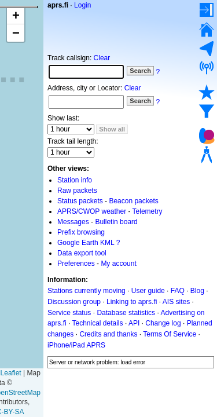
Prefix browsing (81, 232)
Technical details (97, 323)
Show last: (63, 118)
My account (118, 263)
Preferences (76, 263)
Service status (69, 312)
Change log (163, 323)
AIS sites (176, 302)
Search (140, 70)
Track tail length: (72, 141)
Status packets (80, 201)
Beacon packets (133, 201)
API (133, 323)
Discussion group (74, 302)
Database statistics (126, 312)
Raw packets (77, 190)
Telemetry (148, 211)
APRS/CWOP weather (91, 211)
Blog (197, 291)
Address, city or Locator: (84, 88)
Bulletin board (116, 222)
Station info (74, 180)
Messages (73, 222)
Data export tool (81, 253)
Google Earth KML (85, 243)
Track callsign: (69, 58)
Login (82, 5)
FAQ (178, 291)
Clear (102, 58)
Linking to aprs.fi (131, 302)
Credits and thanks (108, 334)
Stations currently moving (86, 291)
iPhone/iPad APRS (76, 345)
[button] (15, 15)
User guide (148, 291)
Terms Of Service (169, 334)
